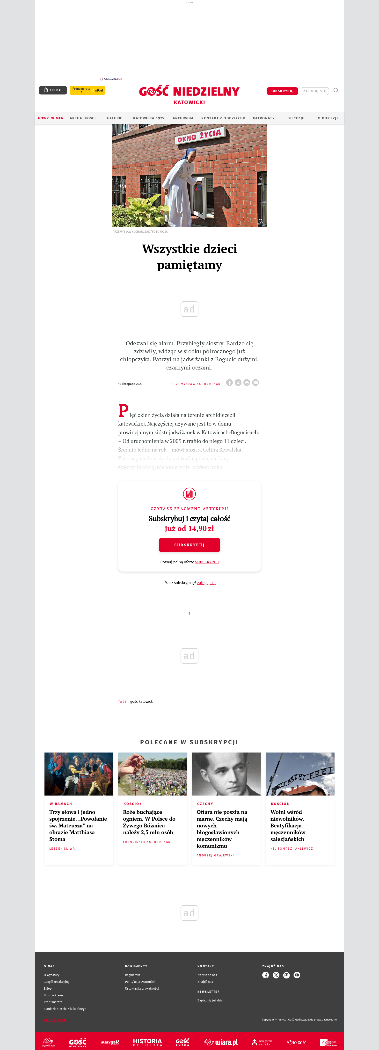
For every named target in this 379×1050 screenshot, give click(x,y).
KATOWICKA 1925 (149, 118)
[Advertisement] (189, 40)
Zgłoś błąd (55, 1020)
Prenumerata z (81, 90)
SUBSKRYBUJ (282, 91)
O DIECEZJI (328, 118)
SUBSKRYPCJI (207, 562)
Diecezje (295, 118)
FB (230, 381)
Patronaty (264, 118)
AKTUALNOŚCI (83, 118)
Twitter (239, 381)
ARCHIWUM (183, 118)
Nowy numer (51, 118)
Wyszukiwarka (335, 90)
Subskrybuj (189, 545)
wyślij (256, 381)
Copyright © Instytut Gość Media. (282, 1019)
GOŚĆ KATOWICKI (141, 701)
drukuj (247, 381)
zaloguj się (314, 91)
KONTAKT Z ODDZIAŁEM (223, 118)
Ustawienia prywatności (142, 988)
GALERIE (115, 118)
